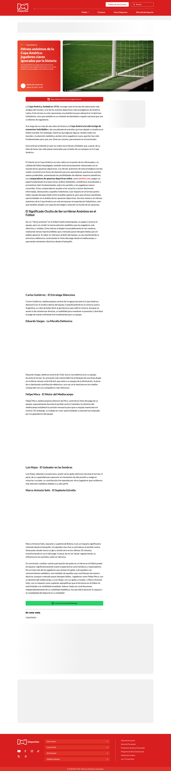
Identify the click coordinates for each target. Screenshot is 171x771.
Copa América (31, 617)
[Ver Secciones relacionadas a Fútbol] (88, 12)
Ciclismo (101, 12)
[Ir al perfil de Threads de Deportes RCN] (26, 757)
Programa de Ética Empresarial (132, 751)
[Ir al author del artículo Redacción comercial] (23, 85)
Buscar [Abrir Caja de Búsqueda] (137, 4)
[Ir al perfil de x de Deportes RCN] (18, 757)
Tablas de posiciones (117, 4)
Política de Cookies (128, 755)
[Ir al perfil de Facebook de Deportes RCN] (25, 751)
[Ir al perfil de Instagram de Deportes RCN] (32, 751)
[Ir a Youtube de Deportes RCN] (19, 751)
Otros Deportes (120, 12)
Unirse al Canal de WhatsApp (64, 603)
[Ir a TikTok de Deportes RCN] (38, 751)
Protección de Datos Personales (133, 748)
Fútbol (84, 12)
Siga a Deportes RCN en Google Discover (64, 99)
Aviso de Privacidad (128, 744)
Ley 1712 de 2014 (127, 759)
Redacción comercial (35, 84)
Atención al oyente (128, 740)
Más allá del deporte (145, 12)
